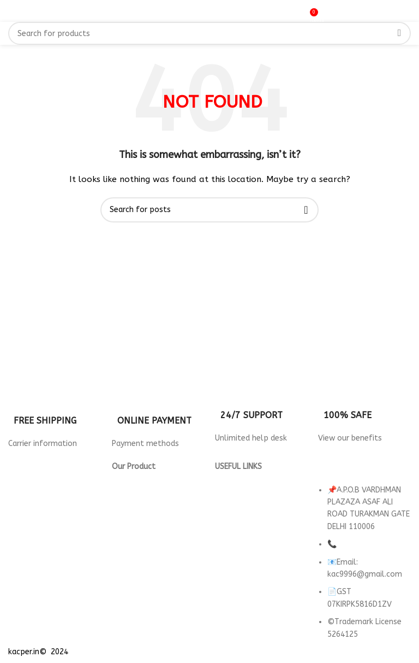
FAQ (222, 540)
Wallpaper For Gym (147, 515)
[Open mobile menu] (22, 11)
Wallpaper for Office (150, 527)
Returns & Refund (246, 491)
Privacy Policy (239, 479)
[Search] (209, 33)
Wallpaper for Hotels (151, 491)
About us (231, 527)
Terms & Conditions (250, 503)
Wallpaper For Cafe (147, 503)
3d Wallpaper (136, 479)
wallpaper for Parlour (151, 540)
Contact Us (235, 515)
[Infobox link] (54, 416)
